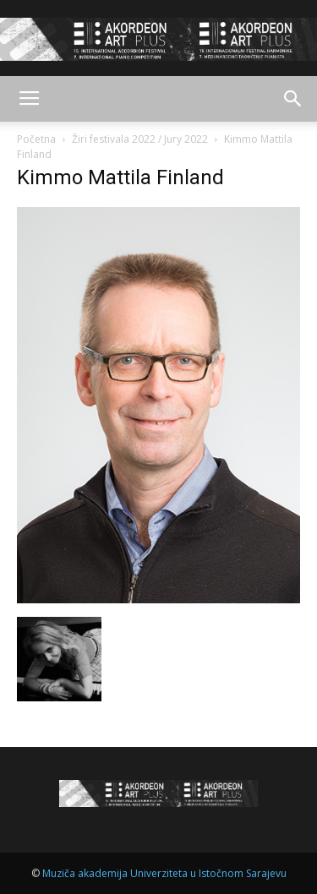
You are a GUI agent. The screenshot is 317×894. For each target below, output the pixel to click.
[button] (293, 99)
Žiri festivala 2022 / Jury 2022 (140, 139)
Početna (36, 139)
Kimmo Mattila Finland (120, 177)
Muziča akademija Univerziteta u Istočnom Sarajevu (164, 873)
